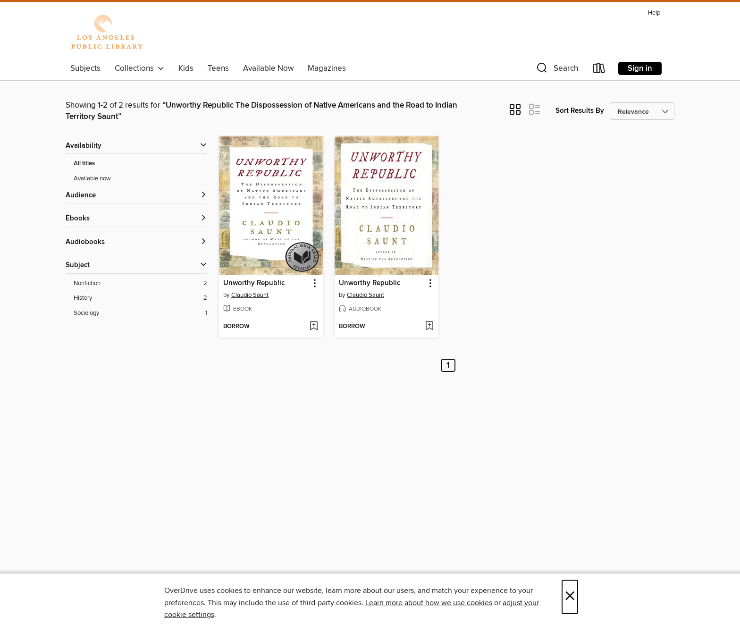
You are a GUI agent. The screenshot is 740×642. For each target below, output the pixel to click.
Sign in (640, 68)
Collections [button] (139, 68)
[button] (556, 70)
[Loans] (599, 70)
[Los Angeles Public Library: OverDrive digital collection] (106, 32)
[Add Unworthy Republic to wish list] (314, 327)
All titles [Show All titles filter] (84, 164)
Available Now (268, 68)
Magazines (327, 68)
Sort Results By (579, 110)
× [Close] (570, 597)
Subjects (85, 68)
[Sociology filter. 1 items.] (140, 313)
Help (654, 13)
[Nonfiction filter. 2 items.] (140, 283)
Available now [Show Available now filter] (92, 178)
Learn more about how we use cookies (428, 603)
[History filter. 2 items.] (140, 298)
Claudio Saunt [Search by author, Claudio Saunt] (250, 295)
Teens (218, 68)
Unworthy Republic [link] (254, 283)
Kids (185, 68)
